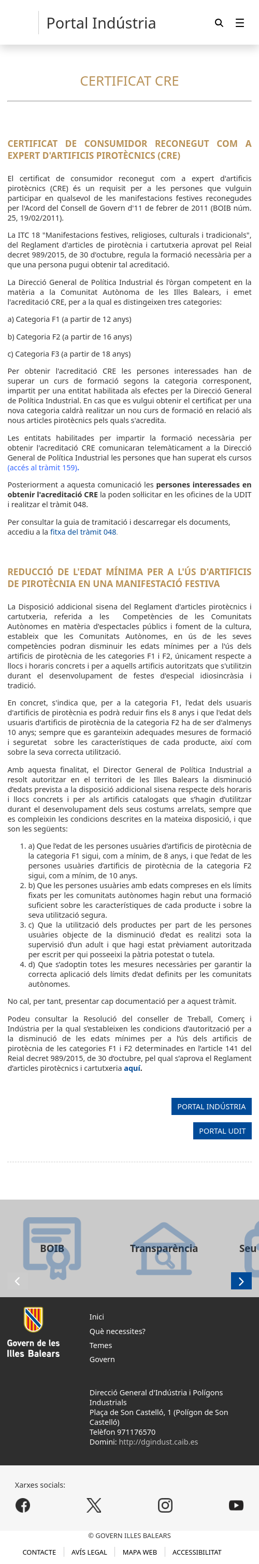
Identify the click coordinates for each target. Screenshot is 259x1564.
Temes (101, 1345)
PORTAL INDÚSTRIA (211, 1106)
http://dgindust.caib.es (158, 1442)
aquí (132, 1068)
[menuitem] (239, 22)
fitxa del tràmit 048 (83, 532)
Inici (97, 1317)
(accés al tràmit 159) (42, 467)
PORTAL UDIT (222, 1131)
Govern (102, 1359)
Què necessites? (118, 1331)
